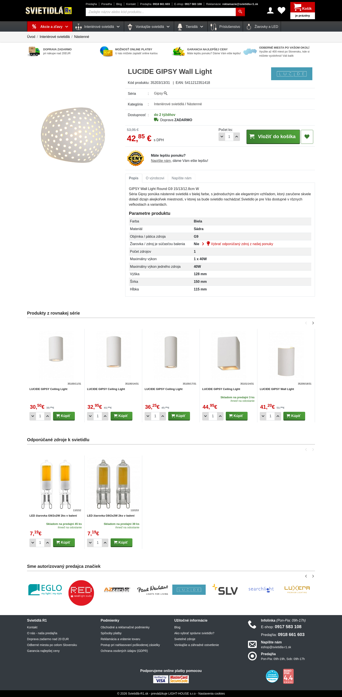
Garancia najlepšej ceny (43, 651)
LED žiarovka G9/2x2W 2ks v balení (53, 515)
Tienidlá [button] (191, 27)
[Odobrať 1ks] (222, 136)
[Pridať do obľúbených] (307, 137)
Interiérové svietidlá (55, 37)
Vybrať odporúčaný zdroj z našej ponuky (236, 244)
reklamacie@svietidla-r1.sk (232, 4)
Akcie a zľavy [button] (55, 27)
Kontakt (131, 4)
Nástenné (81, 37)
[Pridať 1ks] (236, 136)
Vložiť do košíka (273, 136)
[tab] (133, 178)
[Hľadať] (240, 12)
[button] (307, 323)
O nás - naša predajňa (42, 633)
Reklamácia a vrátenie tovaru (120, 639)
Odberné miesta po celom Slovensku (52, 645)
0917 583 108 (188, 4)
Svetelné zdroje (184, 639)
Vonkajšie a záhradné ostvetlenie (196, 645)
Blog (119, 4)
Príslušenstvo (225, 27)
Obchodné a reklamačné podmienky (125, 627)
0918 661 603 (155, 4)
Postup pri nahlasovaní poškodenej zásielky (130, 645)
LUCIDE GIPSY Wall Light (277, 389)
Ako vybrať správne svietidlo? (194, 633)
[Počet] (229, 136)
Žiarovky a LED (262, 27)
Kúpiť (63, 416)
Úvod (31, 37)
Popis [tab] (134, 178)
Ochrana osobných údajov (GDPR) (124, 651)
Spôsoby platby (111, 633)
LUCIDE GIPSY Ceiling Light (48, 389)
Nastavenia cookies (211, 693)
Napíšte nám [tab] (182, 178)
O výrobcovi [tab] (155, 178)
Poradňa (106, 4)
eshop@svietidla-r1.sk (276, 647)
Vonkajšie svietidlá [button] (149, 27)
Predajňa (91, 4)
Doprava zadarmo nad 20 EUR (48, 639)
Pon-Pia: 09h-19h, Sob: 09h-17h (283, 659)
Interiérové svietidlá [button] (98, 27)
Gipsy (160, 93)
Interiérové (169, 104)
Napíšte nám (161, 161)
